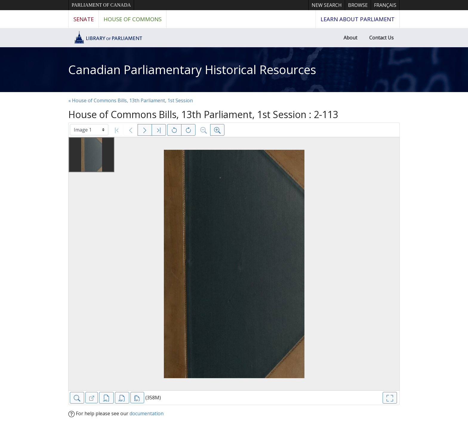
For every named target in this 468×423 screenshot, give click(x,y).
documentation (147, 413)
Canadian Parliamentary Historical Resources (192, 69)
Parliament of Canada (101, 4)
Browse (358, 5)
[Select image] (89, 129)
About (350, 37)
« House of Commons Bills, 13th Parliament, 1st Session (130, 100)
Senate (83, 19)
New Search (327, 5)
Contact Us (381, 37)
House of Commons (132, 19)
